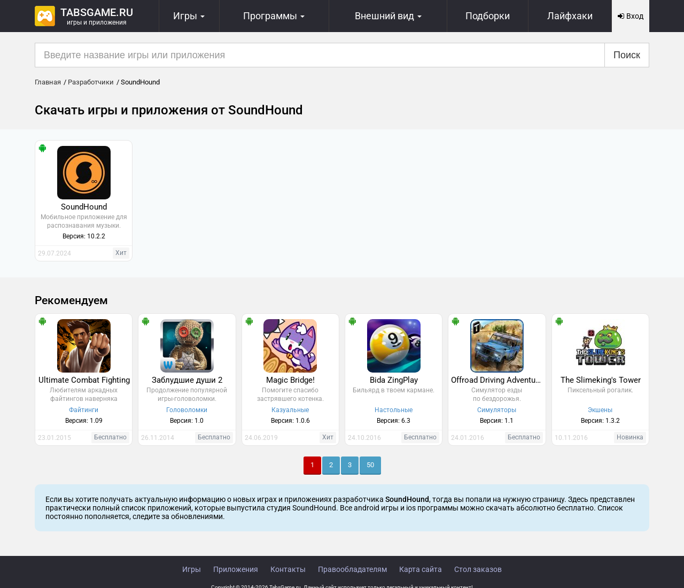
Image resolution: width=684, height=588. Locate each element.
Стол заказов (478, 569)
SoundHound (84, 207)
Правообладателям (352, 569)
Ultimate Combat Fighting (84, 380)
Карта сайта (420, 569)
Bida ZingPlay (394, 380)
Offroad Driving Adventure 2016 (498, 380)
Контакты (288, 569)
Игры (191, 569)
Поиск (626, 55)
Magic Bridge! (290, 380)
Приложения (235, 569)
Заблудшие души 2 (187, 380)
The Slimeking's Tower (601, 380)
